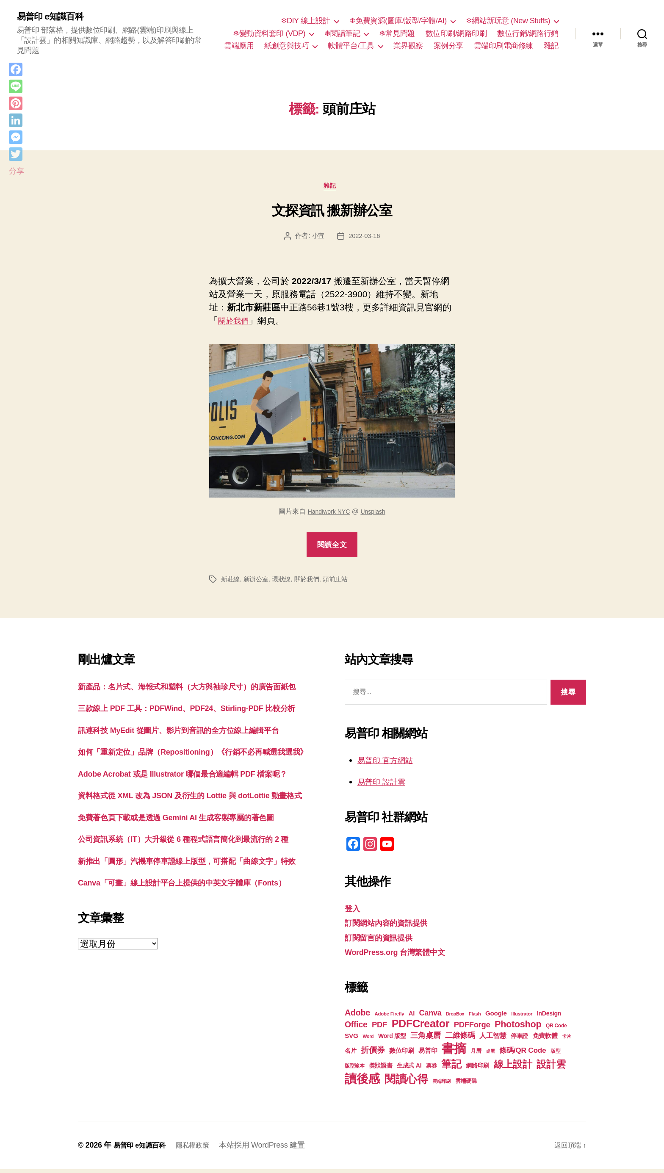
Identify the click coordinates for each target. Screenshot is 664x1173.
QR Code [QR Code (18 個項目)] (556, 1029)
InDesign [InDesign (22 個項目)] (549, 1017)
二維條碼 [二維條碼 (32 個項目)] (460, 1039)
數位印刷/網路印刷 (456, 34)
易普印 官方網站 (389, 764)
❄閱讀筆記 (342, 34)
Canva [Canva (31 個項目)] (430, 1017)
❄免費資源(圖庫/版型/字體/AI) (398, 21)
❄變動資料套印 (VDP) (269, 34)
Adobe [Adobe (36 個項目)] (357, 1016)
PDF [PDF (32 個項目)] (379, 1028)
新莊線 (231, 582)
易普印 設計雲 (385, 785)
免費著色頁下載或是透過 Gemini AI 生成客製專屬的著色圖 (192, 888)
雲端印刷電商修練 (503, 46)
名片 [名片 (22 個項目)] (350, 1054)
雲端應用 (239, 46)
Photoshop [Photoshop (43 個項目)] (518, 1028)
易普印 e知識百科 (55, 17)
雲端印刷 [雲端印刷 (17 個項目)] (441, 1084)
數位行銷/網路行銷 (528, 34)
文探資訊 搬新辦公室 (332, 214)
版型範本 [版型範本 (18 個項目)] (355, 1070)
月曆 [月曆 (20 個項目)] (475, 1054)
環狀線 (285, 582)
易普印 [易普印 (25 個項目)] (427, 1054)
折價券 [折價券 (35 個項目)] (373, 1053)
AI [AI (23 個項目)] (412, 1017)
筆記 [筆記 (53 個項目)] (451, 1067)
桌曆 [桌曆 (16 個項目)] (490, 1054)
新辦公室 (258, 582)
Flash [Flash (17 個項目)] (475, 1017)
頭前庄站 (342, 582)
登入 (353, 912)
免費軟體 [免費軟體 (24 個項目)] (545, 1039)
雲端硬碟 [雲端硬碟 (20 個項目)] (466, 1085)
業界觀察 (408, 46)
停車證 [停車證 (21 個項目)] (519, 1040)
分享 (16, 171)
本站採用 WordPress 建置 (272, 1149)
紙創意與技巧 (286, 46)
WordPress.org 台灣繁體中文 (403, 955)
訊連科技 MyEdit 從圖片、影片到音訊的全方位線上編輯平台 (195, 760)
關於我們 (236, 324)
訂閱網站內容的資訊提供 (393, 926)
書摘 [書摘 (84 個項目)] (454, 1052)
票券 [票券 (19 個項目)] (431, 1070)
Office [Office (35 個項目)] (356, 1028)
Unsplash (376, 515)
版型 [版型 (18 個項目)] (555, 1055)
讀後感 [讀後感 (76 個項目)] (362, 1082)
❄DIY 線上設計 (305, 21)
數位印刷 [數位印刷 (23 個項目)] (401, 1054)
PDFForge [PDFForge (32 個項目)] (472, 1028)
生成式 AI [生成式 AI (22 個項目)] (409, 1069)
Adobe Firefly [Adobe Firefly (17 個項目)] (389, 1017)
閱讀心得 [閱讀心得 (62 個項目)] (406, 1083)
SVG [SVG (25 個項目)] (351, 1039)
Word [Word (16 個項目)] (368, 1040)
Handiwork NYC (327, 515)
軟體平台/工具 (351, 46)
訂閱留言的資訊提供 (384, 941)
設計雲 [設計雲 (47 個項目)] (551, 1067)
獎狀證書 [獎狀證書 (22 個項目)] (381, 1069)
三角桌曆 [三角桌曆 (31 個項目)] (425, 1039)
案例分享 (448, 46)
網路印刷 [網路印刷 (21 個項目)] (477, 1069)
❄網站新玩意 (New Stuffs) (508, 21)
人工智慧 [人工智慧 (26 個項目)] (492, 1039)
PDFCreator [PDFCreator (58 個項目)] (420, 1027)
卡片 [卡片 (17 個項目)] (566, 1040)
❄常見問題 (397, 34)
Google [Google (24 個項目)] (496, 1017)
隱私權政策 (201, 1149)
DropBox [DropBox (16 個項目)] (455, 1017)
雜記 (551, 46)
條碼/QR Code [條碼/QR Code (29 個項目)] (522, 1054)
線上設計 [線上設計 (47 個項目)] (513, 1067)
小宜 (317, 239)
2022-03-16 (365, 239)
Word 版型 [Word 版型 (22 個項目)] (392, 1039)
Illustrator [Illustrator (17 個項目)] (521, 1017)
